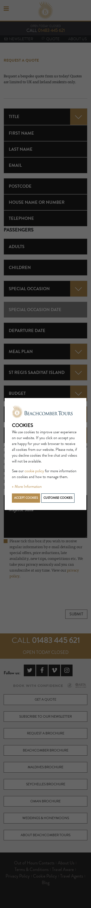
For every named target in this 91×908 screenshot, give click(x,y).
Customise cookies (57, 498)
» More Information (27, 486)
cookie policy (34, 471)
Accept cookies (26, 498)
